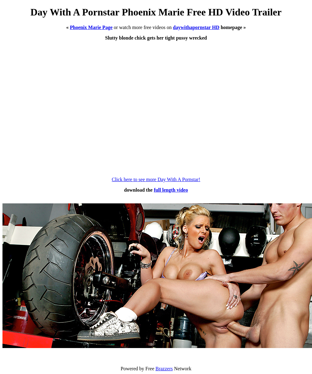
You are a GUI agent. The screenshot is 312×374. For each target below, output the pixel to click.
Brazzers (164, 368)
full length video (171, 190)
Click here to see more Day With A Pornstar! (156, 179)
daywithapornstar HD (196, 27)
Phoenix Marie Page (91, 27)
